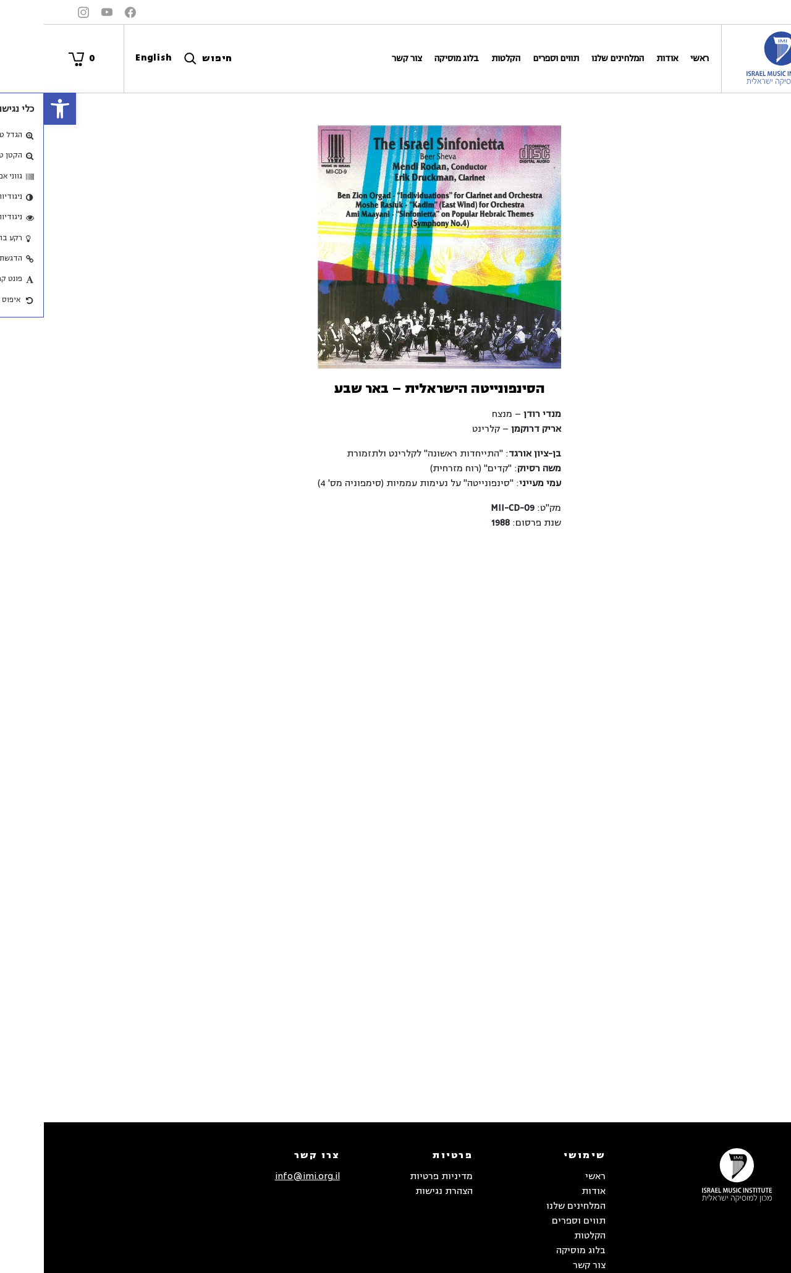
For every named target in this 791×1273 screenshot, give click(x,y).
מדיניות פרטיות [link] (397, 1176)
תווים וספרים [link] (512, 58)
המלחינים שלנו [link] (574, 58)
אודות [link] (623, 58)
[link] (16, 109)
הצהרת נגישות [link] (400, 1191)
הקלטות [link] (461, 58)
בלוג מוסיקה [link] (413, 58)
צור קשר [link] (363, 58)
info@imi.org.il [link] (263, 1176)
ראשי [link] (655, 58)
